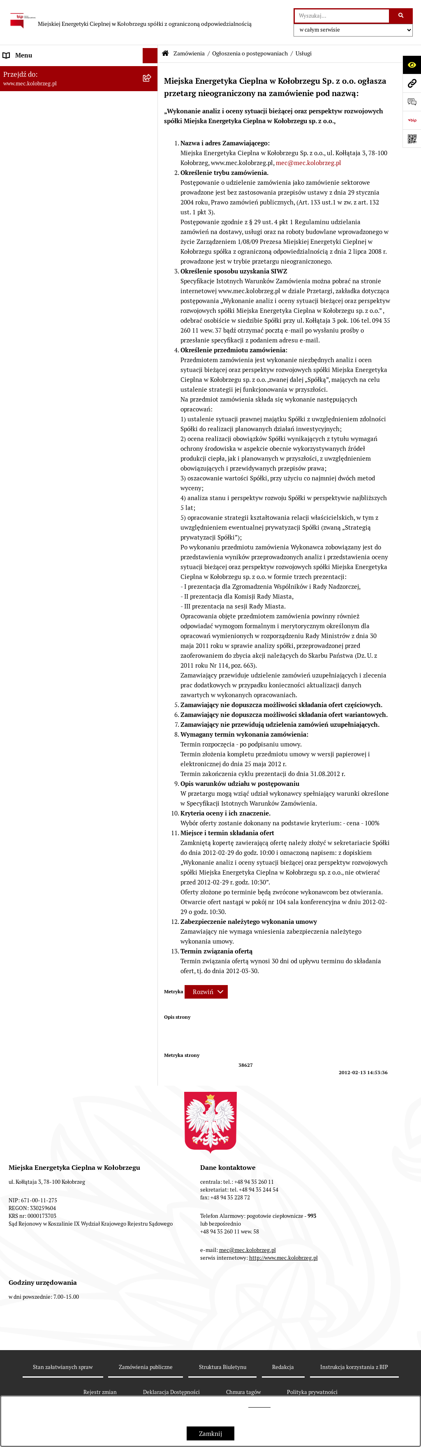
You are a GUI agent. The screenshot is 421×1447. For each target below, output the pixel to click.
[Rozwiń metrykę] (206, 992)
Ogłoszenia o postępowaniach (250, 53)
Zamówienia (189, 53)
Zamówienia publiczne (146, 1367)
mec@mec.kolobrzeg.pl (308, 163)
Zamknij (210, 1434)
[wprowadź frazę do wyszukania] (342, 16)
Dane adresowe (24, 102)
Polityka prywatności (312, 1392)
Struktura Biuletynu (222, 1367)
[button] (152, 71)
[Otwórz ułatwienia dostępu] (411, 64)
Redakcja (283, 1367)
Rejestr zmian (100, 1392)
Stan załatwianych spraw (63, 1367)
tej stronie (259, 1405)
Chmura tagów (243, 1392)
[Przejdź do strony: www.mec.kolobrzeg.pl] (411, 83)
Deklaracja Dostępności (171, 1392)
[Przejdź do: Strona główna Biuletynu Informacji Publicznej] (165, 53)
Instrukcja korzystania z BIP (42, 117)
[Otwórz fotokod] (411, 138)
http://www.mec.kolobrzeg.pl (283, 1257)
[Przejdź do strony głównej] (130, 20)
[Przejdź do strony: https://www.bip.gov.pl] (411, 120)
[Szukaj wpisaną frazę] (401, 16)
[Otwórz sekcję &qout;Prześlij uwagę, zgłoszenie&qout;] (411, 101)
